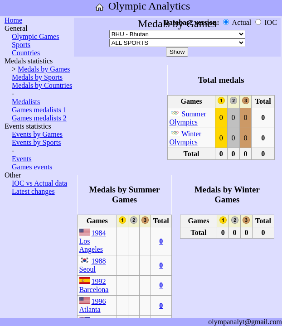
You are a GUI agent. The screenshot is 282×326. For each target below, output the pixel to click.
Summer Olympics (188, 118)
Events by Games (37, 134)
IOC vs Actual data (39, 183)
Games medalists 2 (39, 118)
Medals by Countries (42, 85)
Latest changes (33, 191)
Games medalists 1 (39, 110)
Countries (26, 53)
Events (22, 159)
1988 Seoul (92, 265)
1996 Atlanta (92, 305)
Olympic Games (35, 36)
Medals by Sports (37, 77)
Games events (32, 167)
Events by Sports (36, 142)
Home (13, 20)
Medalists (26, 101)
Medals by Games (44, 69)
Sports (21, 44)
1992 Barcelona (94, 285)
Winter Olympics (186, 138)
